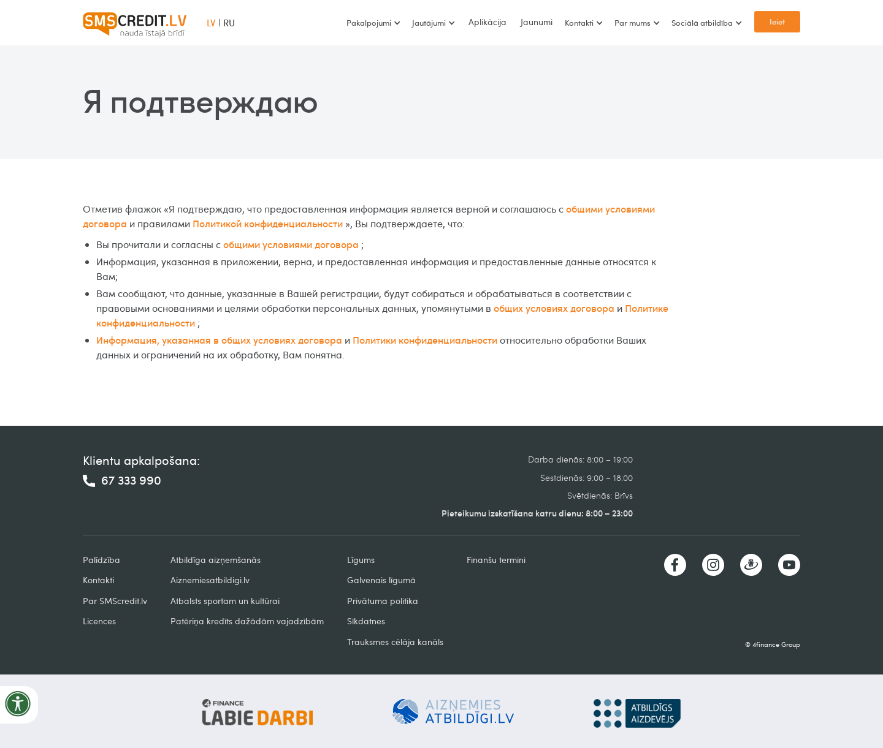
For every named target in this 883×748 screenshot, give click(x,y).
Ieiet (777, 21)
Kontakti (98, 580)
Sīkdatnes (366, 621)
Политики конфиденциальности (425, 340)
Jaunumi (536, 22)
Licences (99, 621)
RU (229, 23)
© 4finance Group (772, 644)
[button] (373, 23)
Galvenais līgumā (381, 580)
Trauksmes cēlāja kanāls (395, 642)
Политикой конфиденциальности (268, 223)
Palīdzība (101, 559)
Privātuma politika (382, 600)
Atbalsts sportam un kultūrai (225, 600)
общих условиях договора (554, 308)
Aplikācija (487, 22)
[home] (135, 22)
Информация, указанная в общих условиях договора (219, 340)
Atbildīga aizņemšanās (215, 559)
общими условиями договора (291, 244)
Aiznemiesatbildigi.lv (210, 580)
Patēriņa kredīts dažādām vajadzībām (247, 621)
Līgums (361, 559)
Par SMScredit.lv (115, 600)
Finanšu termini (496, 559)
